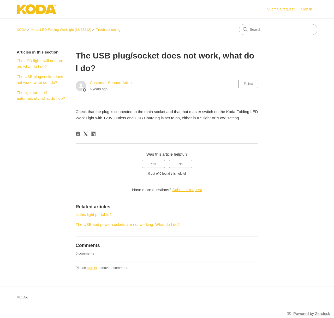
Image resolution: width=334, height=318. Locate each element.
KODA (21, 30)
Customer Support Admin (112, 82)
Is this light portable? (94, 214)
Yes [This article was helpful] (153, 164)
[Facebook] (78, 134)
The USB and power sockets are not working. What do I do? (128, 224)
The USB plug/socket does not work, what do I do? (40, 79)
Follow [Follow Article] (248, 84)
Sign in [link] (306, 9)
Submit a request (281, 9)
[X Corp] (85, 134)
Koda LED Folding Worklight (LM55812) (61, 30)
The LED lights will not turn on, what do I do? (40, 63)
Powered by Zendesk (311, 313)
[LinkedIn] (93, 134)
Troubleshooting (108, 30)
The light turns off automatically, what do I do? (41, 95)
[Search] (278, 29)
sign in (92, 268)
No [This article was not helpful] (180, 164)
